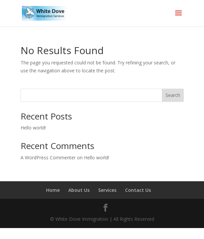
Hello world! (33, 127)
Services (107, 190)
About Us (79, 190)
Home (53, 190)
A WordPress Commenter (48, 157)
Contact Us (138, 190)
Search (173, 95)
